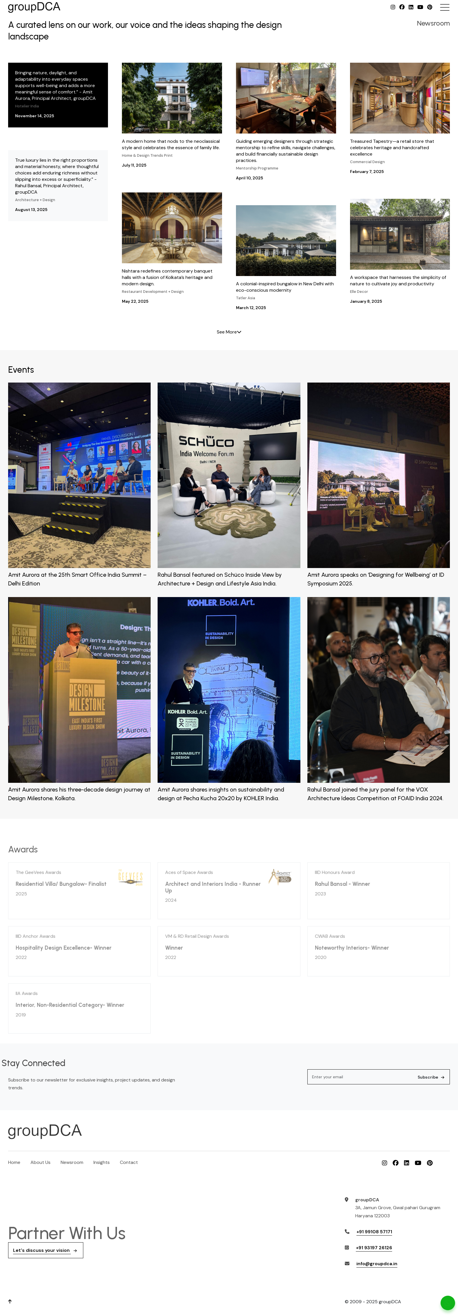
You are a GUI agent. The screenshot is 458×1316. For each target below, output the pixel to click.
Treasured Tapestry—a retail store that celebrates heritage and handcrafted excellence (400, 119)
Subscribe (432, 1077)
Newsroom (72, 1162)
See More (229, 332)
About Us (40, 1162)
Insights (101, 1162)
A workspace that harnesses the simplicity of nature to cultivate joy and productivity (400, 251)
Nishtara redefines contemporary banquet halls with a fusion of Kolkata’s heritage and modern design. (172, 248)
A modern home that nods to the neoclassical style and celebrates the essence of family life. (172, 115)
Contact (129, 1162)
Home (14, 1162)
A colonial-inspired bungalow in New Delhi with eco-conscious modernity (286, 258)
